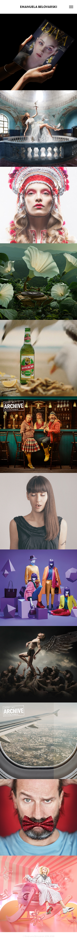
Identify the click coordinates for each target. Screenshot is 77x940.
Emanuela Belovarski (38, 7)
